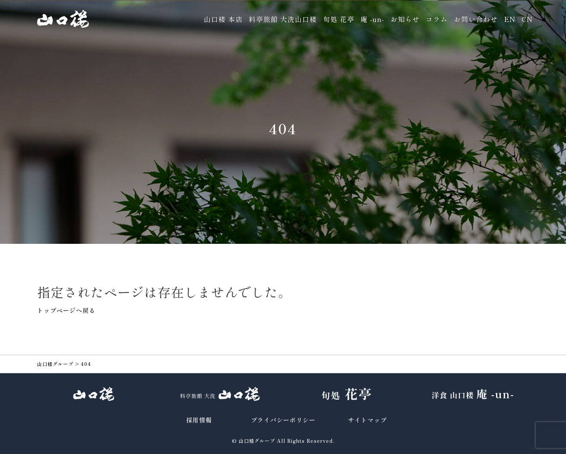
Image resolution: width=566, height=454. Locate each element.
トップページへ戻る (66, 310)
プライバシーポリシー (283, 420)
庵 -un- (372, 19)
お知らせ (405, 19)
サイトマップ (367, 420)
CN (527, 19)
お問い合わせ (476, 19)
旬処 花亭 (338, 19)
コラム (437, 19)
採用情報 (199, 420)
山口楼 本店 (223, 19)
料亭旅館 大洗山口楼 (283, 19)
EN (509, 19)
